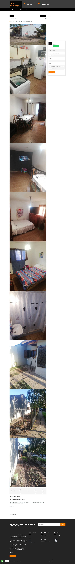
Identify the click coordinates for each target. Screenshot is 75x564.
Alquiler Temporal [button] (28, 9)
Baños (28, 491)
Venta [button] (16, 9)
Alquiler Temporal (32, 542)
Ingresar (42, 9)
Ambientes (20, 491)
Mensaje (50, 63)
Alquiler (21, 9)
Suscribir (63, 524)
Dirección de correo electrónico (54, 53)
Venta (30, 538)
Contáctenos (36, 9)
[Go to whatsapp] (2, 561)
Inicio (12, 9)
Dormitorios (13, 491)
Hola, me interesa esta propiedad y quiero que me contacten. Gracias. (57, 67)
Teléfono (50, 58)
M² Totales (35, 491)
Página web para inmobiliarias (41, 561)
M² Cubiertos (42, 491)
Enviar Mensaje (52, 72)
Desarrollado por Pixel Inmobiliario (59, 561)
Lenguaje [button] (47, 9)
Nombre (50, 47)
